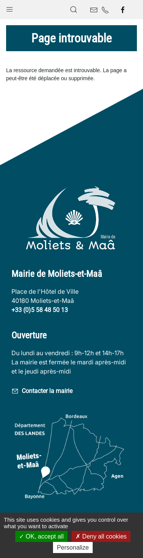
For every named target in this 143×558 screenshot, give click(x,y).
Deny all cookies (101, 536)
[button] (9, 7)
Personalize (73, 547)
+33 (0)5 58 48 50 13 (39, 310)
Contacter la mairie (41, 391)
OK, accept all (41, 536)
